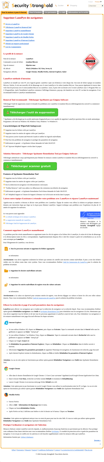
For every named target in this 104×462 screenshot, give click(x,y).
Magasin (28, 450)
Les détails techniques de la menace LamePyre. (20, 217)
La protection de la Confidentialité (72, 450)
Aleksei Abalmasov (27, 437)
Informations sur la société (78, 12)
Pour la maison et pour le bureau (14, 12)
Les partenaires (50, 12)
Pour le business (36, 12)
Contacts (57, 450)
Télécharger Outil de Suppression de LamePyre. (21, 223)
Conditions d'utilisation (45, 450)
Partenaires (20, 450)
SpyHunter (55, 431)
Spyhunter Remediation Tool (50, 311)
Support (34, 450)
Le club (62, 12)
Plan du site (88, 450)
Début (14, 450)
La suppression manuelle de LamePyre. (18, 220)
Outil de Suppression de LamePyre (75, 262)
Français (98, 1)
